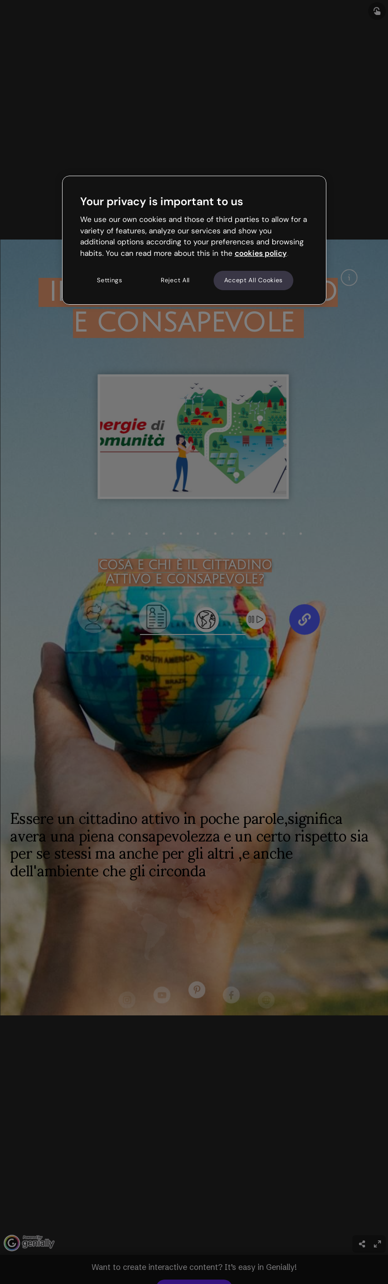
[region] (194, 240)
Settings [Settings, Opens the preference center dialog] (109, 280)
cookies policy (261, 253)
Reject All (175, 280)
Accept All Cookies (253, 280)
